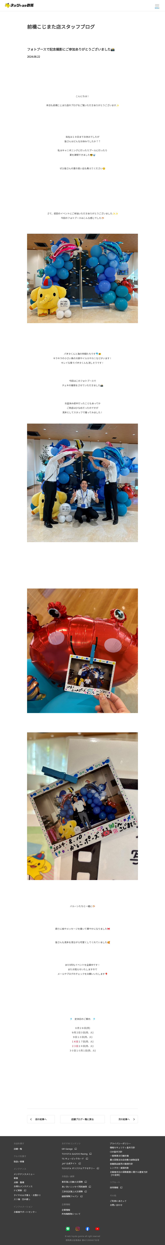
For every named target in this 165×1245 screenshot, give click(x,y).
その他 (113, 1195)
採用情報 (114, 1187)
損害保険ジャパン (70, 1196)
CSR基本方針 (116, 1151)
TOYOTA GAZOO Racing (74, 1153)
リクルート (115, 1182)
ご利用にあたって (118, 1201)
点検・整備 (19, 1182)
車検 (16, 1178)
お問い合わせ (116, 1205)
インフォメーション (23, 1206)
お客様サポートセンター (25, 1212)
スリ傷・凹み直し (22, 1199)
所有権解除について (71, 1213)
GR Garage (67, 1148)
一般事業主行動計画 (119, 1155)
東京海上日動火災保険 (72, 1181)
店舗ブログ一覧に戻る (82, 1119)
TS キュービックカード (73, 1158)
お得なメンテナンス (23, 1186)
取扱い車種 (19, 1161)
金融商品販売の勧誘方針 (121, 1163)
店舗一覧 (18, 1148)
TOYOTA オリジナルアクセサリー (78, 1168)
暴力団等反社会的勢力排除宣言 (125, 1159)
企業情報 (66, 1204)
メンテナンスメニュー (24, 1174)
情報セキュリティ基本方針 (122, 1147)
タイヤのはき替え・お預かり (27, 1195)
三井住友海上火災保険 (72, 1191)
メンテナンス (20, 1168)
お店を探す (19, 1143)
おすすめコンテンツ (71, 1143)
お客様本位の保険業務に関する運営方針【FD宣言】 (129, 1173)
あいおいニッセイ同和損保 (74, 1186)
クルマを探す (20, 1156)
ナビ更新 (18, 1190)
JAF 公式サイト (69, 1163)
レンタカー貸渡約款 (119, 1167)
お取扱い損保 (68, 1176)
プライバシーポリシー (120, 1143)
